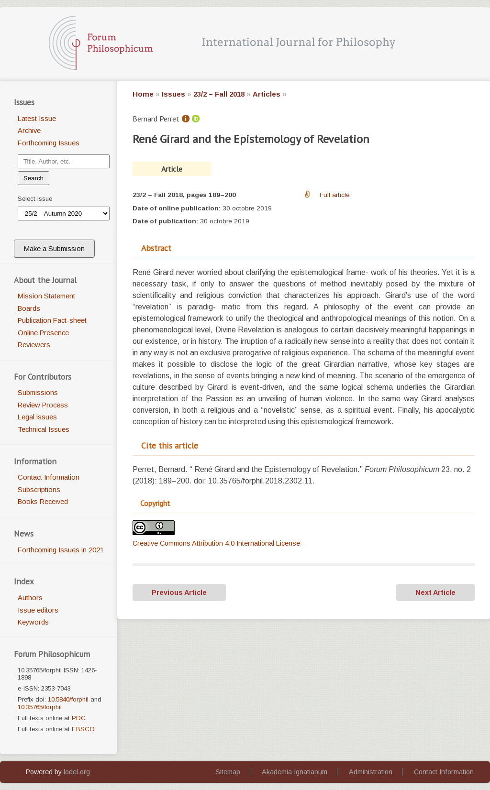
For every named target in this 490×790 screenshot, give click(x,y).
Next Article (435, 592)
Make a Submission (54, 248)
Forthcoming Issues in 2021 (61, 550)
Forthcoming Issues (48, 143)
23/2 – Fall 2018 (219, 94)
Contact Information (48, 477)
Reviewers (34, 345)
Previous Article (179, 592)
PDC (79, 718)
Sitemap (228, 772)
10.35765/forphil (40, 707)
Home (143, 94)
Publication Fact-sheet (52, 320)
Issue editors (38, 610)
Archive (29, 130)
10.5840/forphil (68, 699)
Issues (173, 94)
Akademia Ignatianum (294, 772)
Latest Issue (37, 118)
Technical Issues (43, 429)
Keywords (33, 622)
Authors (30, 598)
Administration (370, 772)
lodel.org (77, 772)
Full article (335, 194)
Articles (266, 94)
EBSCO (83, 729)
